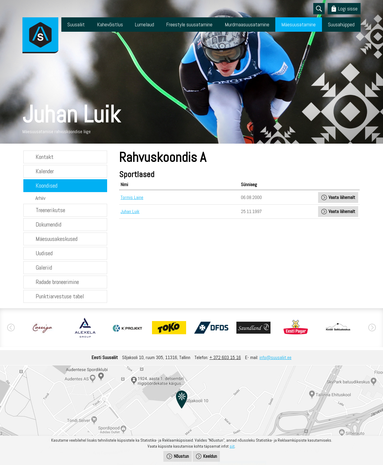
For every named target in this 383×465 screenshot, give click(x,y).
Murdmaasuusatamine (247, 24)
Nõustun (181, 456)
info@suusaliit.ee (275, 357)
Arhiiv (40, 197)
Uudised (44, 253)
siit (232, 446)
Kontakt (45, 157)
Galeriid (44, 267)
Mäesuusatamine (298, 24)
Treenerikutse (50, 210)
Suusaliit (76, 24)
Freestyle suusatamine (189, 24)
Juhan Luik (130, 211)
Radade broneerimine (57, 282)
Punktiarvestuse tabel (60, 296)
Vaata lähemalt (342, 197)
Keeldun (210, 456)
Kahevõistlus (110, 24)
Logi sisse (348, 8)
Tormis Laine (132, 197)
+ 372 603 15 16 (225, 357)
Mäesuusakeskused (56, 239)
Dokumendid (48, 224)
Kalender (45, 171)
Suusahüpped (341, 24)
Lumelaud (144, 24)
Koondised (46, 185)
